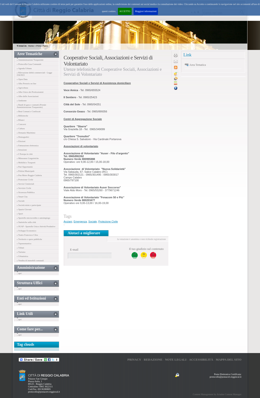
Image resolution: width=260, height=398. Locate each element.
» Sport (20, 213)
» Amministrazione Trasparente (30, 60)
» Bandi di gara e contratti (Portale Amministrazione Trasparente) (31, 106)
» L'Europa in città (25, 154)
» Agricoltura (22, 88)
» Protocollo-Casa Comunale (29, 64)
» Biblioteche (22, 116)
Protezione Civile (108, 221)
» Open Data (22, 79)
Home (31, 46)
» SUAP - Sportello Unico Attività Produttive (36, 226)
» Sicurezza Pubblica (26, 192)
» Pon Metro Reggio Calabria (29, 175)
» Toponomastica (24, 243)
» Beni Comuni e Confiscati (29, 111)
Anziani (68, 221)
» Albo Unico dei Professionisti (30, 92)
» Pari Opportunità (25, 167)
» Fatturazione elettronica (28, 145)
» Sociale (21, 201)
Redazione (153, 359)
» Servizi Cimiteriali (25, 184)
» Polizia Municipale (26, 171)
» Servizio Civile (24, 188)
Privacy (134, 359)
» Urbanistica (22, 256)
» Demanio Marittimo (26, 133)
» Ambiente (22, 100)
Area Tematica (197, 64)
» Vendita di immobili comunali (30, 260)
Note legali (176, 359)
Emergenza (80, 221)
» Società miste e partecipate (29, 205)
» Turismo (21, 252)
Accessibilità (201, 359)
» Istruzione (22, 150)
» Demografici (23, 137)
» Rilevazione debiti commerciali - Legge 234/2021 (34, 73)
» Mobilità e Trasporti (26, 162)
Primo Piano (42, 46)
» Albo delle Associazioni (28, 96)
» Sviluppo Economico (26, 231)
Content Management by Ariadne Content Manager (217, 394)
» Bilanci (21, 120)
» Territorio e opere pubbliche (29, 239)
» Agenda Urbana (24, 68)
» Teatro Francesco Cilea (27, 235)
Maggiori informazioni (146, 11)
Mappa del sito (229, 359)
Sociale (92, 221)
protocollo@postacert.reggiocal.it (44, 391)
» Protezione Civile (25, 179)
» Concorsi (21, 124)
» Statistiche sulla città (26, 222)
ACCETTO (124, 11)
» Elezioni (21, 141)
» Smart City (22, 196)
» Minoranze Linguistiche (28, 158)
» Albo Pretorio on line (26, 83)
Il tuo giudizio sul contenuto (146, 249)
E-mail (74, 249)
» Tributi (20, 248)
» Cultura (21, 128)
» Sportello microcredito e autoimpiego (33, 218)
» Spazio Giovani (24, 209)
